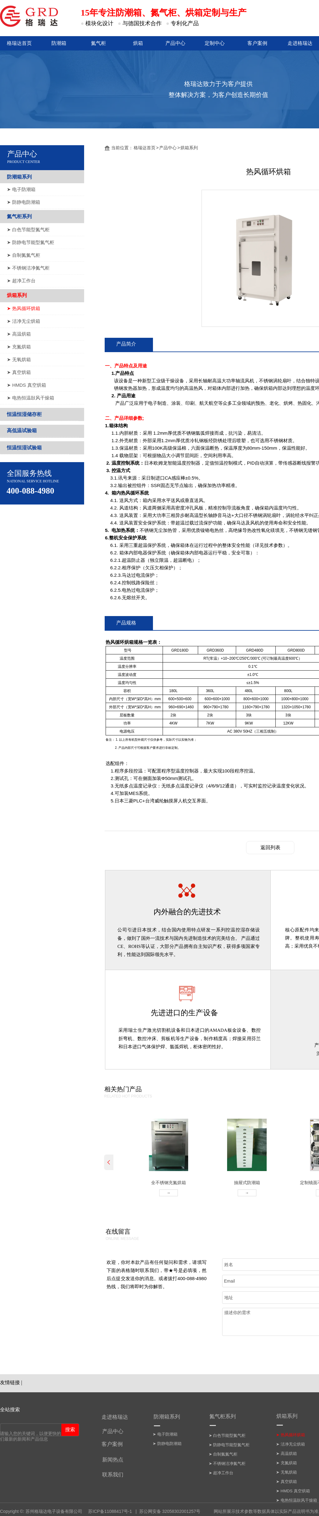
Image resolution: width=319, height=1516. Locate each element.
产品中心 (168, 147)
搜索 (70, 1429)
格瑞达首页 (144, 147)
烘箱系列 (189, 147)
